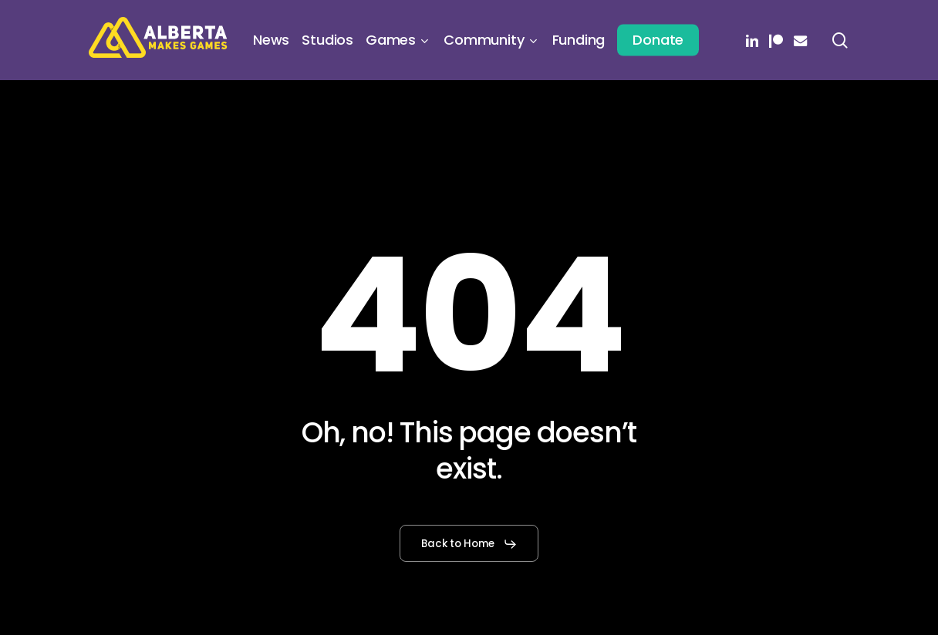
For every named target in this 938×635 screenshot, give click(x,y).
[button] (469, 544)
